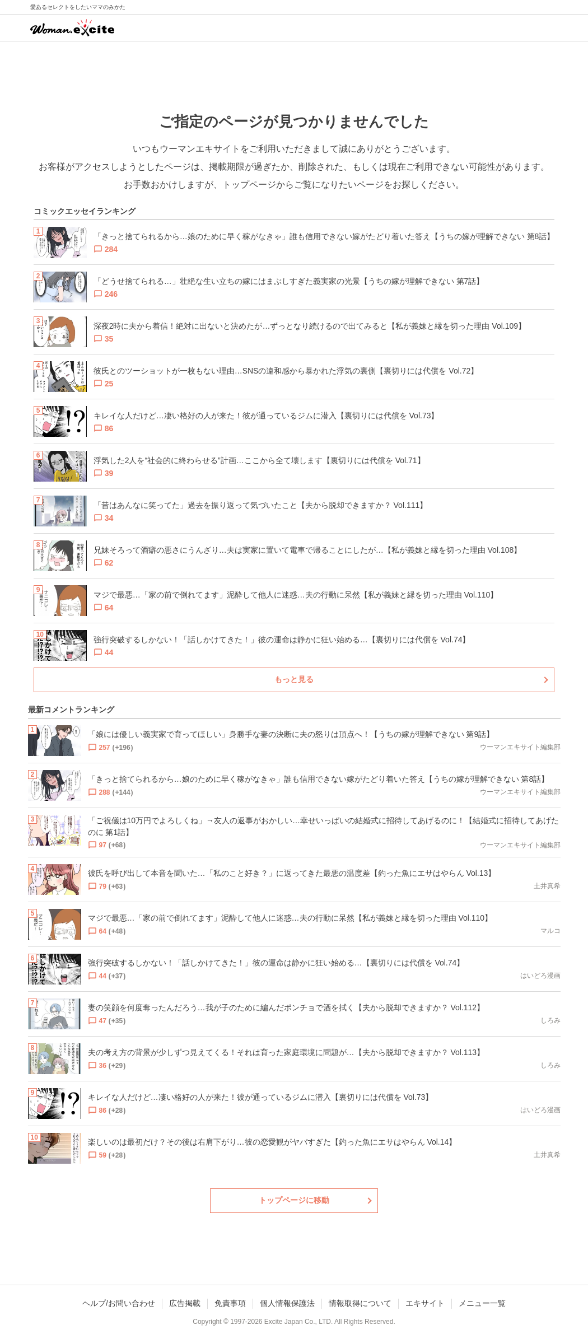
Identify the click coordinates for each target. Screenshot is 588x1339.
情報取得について (360, 1303)
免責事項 (230, 1303)
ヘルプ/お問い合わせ (118, 1303)
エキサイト (425, 1303)
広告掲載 (184, 1303)
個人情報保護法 (287, 1303)
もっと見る (294, 679)
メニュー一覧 (482, 1303)
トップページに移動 (294, 1200)
